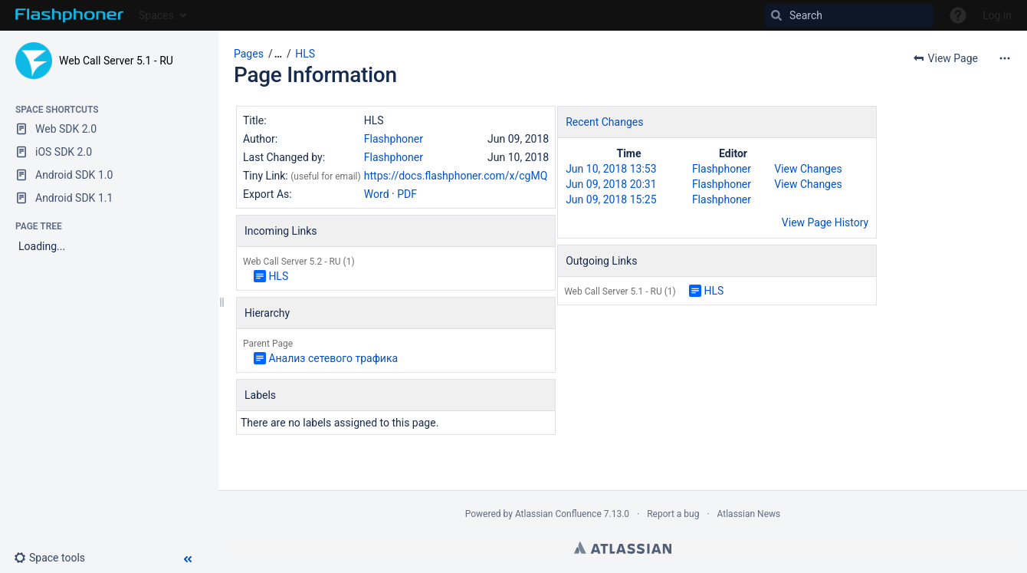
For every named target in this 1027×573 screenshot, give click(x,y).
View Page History (825, 222)
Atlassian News (749, 514)
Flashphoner (393, 139)
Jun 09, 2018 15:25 (611, 199)
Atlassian (622, 548)
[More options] (1004, 58)
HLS (305, 54)
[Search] (849, 15)
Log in (997, 15)
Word (376, 194)
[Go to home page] (69, 15)
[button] (55, 557)
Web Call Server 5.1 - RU (116, 60)
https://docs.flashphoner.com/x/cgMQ (455, 176)
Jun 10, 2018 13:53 (611, 169)
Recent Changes (604, 122)
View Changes (808, 169)
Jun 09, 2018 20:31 (611, 184)
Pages (249, 54)
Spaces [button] (156, 15)
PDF (407, 194)
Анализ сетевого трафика (333, 358)
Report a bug (673, 514)
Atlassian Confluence (558, 514)
